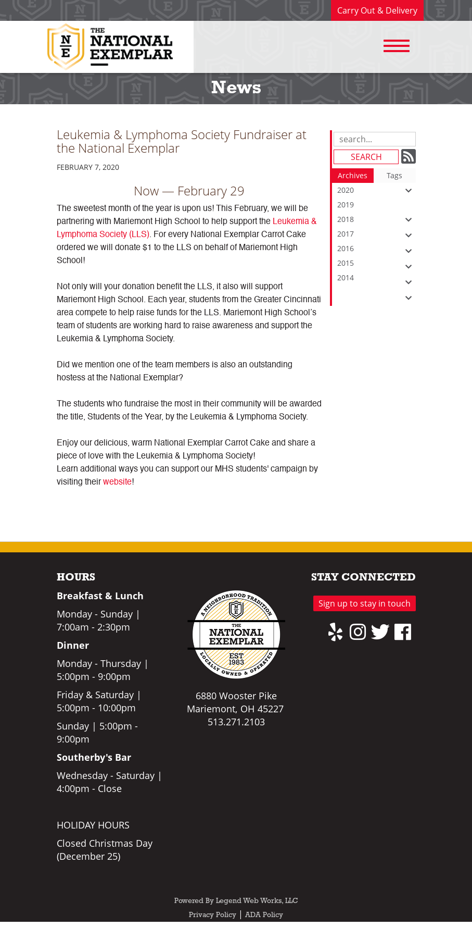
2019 (376, 206)
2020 (376, 190)
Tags (394, 175)
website (117, 482)
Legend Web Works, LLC (257, 901)
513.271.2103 (236, 721)
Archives (352, 175)
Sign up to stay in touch (364, 603)
